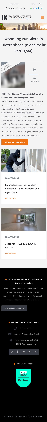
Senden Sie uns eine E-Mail (23, 334)
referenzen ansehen (14, 308)
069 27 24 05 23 (14, 8)
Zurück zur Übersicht (15, 142)
